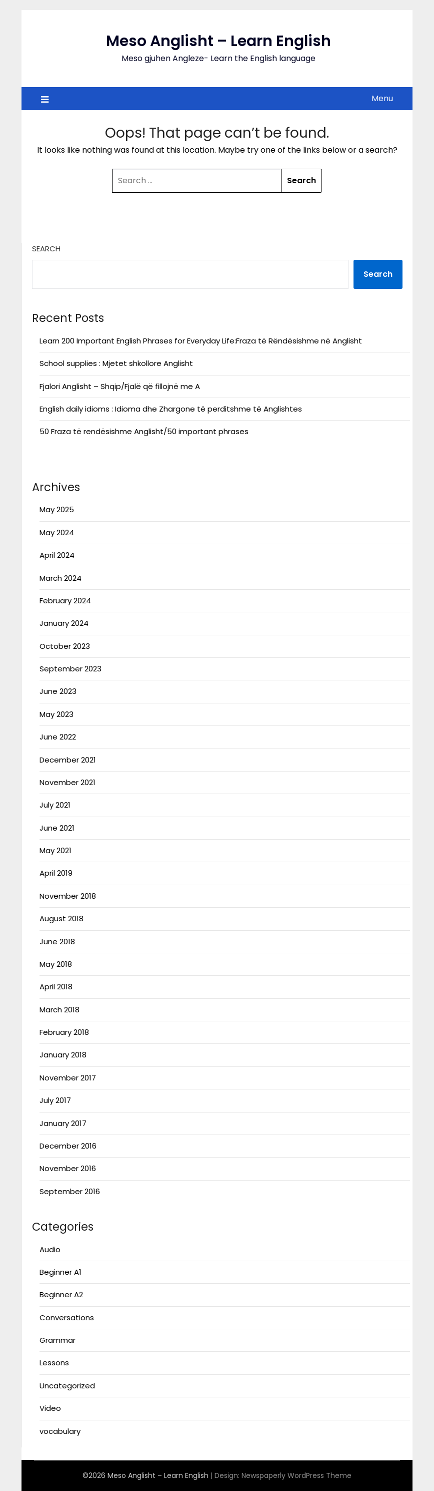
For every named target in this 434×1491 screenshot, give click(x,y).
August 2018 (62, 918)
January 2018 (63, 1054)
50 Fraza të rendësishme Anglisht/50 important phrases (144, 431)
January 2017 (63, 1123)
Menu (382, 98)
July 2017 (55, 1100)
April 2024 (57, 555)
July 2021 (55, 805)
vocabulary (60, 1431)
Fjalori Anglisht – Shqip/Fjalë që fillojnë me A (120, 386)
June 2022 (58, 736)
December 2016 (68, 1146)
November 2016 (68, 1168)
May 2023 (57, 714)
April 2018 (56, 986)
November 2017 (68, 1077)
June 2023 (58, 691)
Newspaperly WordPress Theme (297, 1475)
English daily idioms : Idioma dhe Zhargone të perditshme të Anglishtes (171, 409)
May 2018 (56, 964)
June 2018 (57, 941)
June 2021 (57, 828)
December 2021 (68, 760)
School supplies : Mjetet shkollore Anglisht (116, 363)
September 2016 (70, 1191)
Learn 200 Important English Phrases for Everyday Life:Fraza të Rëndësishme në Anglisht (201, 340)
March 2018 (60, 1009)
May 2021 (56, 850)
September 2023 (71, 668)
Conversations (67, 1317)
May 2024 (57, 532)
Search (46, 248)
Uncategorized (67, 1385)
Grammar (58, 1340)
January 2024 (64, 623)
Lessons (54, 1362)
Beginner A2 (61, 1294)
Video (50, 1408)
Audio (50, 1249)
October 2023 (65, 646)
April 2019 (56, 873)
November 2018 (68, 896)
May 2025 (57, 509)
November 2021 (68, 782)
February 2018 (64, 1032)
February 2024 (65, 600)
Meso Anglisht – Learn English (218, 41)
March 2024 (61, 578)
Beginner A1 (61, 1272)
